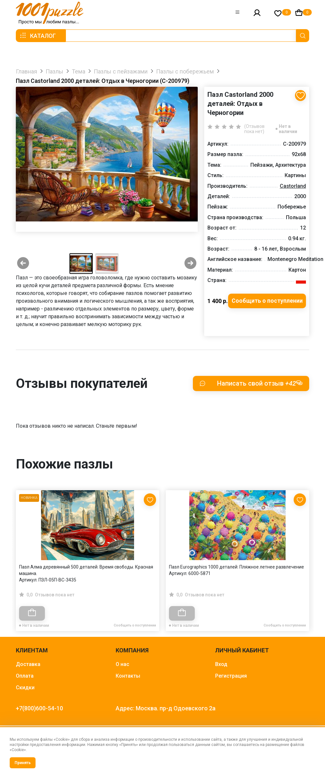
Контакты (128, 676)
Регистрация (231, 676)
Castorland (293, 186)
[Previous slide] (23, 264)
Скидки (25, 687)
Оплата (25, 676)
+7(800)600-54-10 (39, 708)
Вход (221, 664)
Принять (23, 763)
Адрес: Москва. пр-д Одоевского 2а (165, 708)
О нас (122, 664)
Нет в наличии (288, 129)
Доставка (28, 664)
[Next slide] (190, 264)
